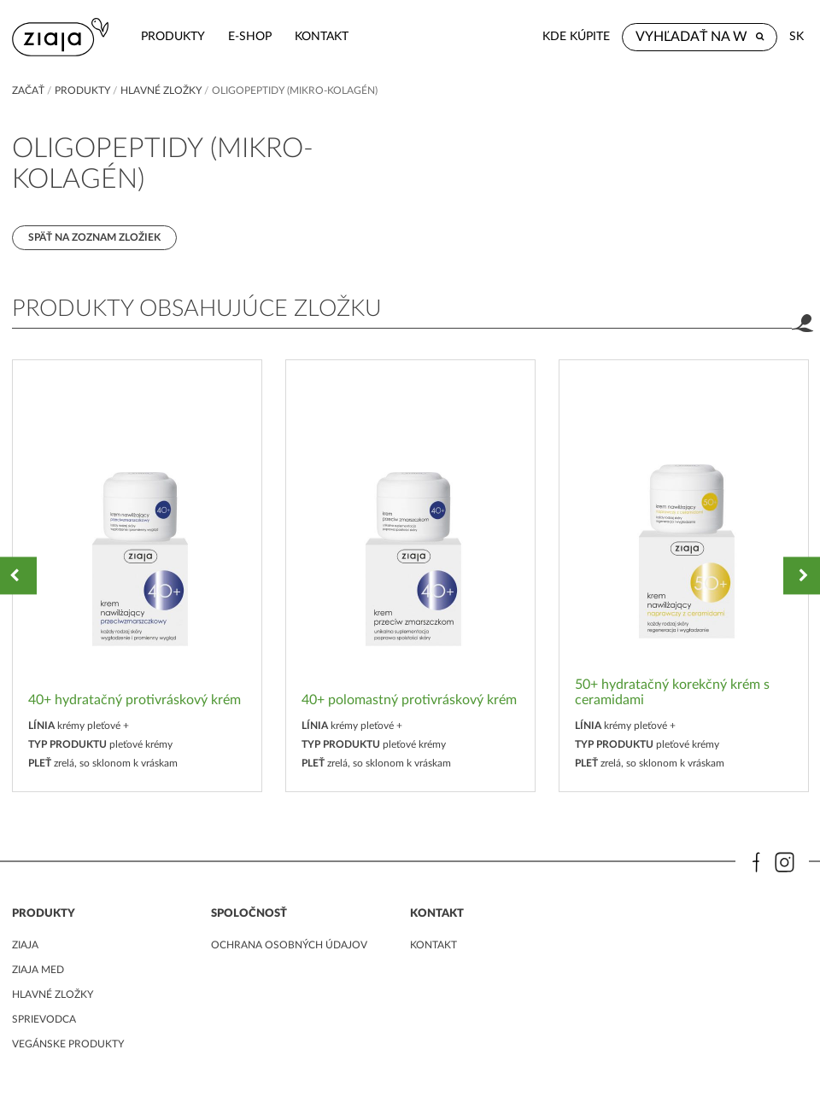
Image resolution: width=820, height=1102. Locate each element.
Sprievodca (44, 1019)
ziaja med (38, 970)
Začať (28, 90)
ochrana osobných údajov (289, 945)
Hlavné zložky (161, 90)
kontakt (321, 36)
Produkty (173, 36)
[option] (137, 575)
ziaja (25, 945)
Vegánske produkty (68, 1044)
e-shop (250, 36)
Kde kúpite (576, 36)
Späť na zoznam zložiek (94, 237)
